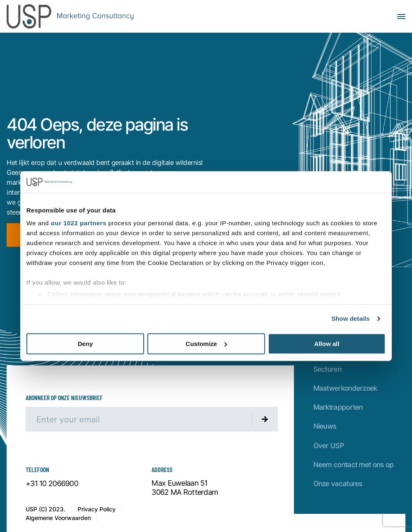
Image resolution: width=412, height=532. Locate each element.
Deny (85, 343)
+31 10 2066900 (52, 483)
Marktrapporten (338, 407)
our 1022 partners (78, 223)
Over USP (328, 445)
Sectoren (327, 369)
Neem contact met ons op (353, 464)
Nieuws (324, 426)
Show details (350, 318)
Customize (206, 343)
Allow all (326, 343)
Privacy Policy (97, 509)
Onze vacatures (337, 483)
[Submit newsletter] (265, 419)
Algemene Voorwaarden (58, 518)
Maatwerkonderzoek (345, 388)
